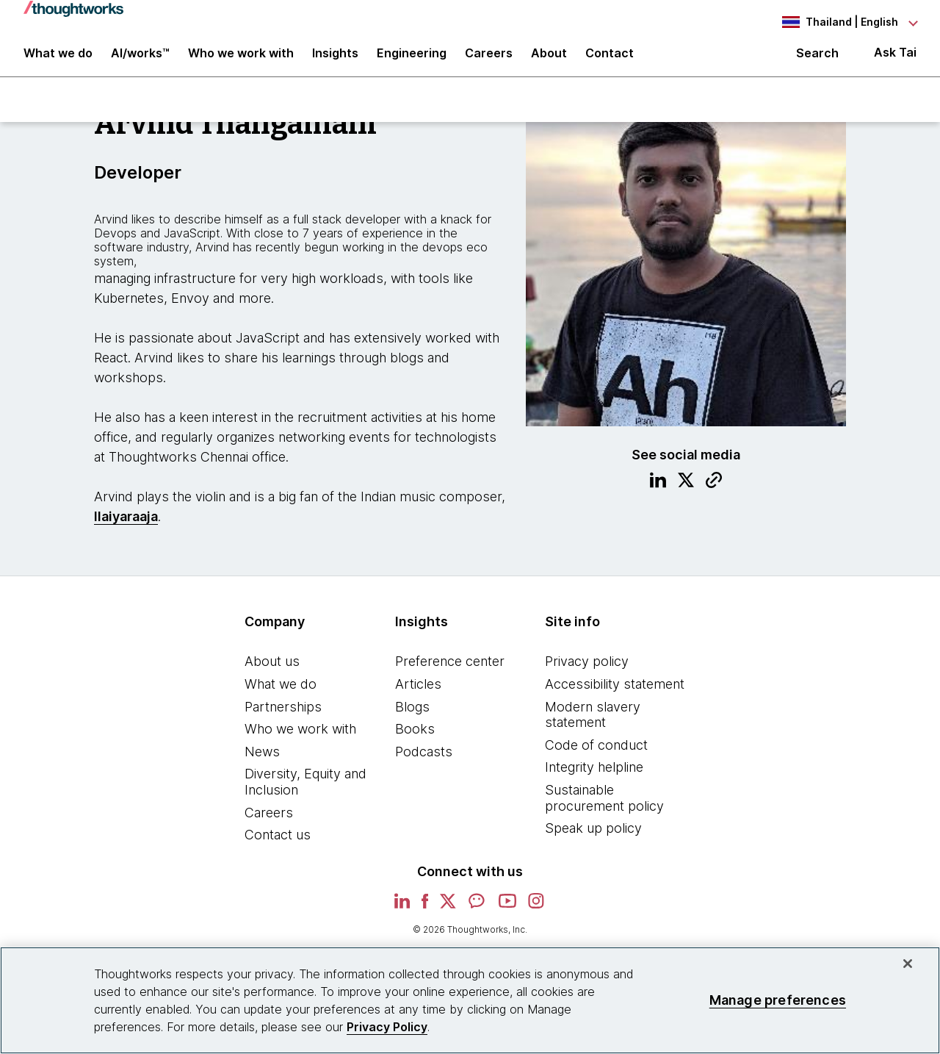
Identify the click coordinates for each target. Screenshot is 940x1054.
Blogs (412, 717)
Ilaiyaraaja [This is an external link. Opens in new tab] (126, 528)
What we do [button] (58, 60)
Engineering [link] (411, 60)
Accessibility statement (614, 695)
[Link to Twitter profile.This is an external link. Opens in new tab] (686, 493)
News (262, 762)
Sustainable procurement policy (604, 809)
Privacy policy (587, 673)
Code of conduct (596, 756)
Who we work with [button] (241, 60)
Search (817, 60)
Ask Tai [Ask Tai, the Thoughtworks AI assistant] (895, 60)
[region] (470, 1000)
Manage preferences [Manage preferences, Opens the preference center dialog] (777, 1000)
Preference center (450, 673)
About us (272, 673)
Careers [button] (489, 60)
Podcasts (423, 762)
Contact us (278, 846)
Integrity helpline (594, 778)
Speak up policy (593, 839)
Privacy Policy (387, 1026)
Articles (418, 695)
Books (415, 740)
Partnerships (283, 717)
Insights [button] (335, 60)
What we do (281, 695)
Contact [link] (609, 60)
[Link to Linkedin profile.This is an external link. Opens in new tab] (658, 493)
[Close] (908, 963)
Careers (269, 823)
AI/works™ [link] (140, 60)
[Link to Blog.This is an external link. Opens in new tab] (714, 493)
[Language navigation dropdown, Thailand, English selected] (835, 22)
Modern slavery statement (592, 726)
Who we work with (300, 740)
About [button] (549, 60)
